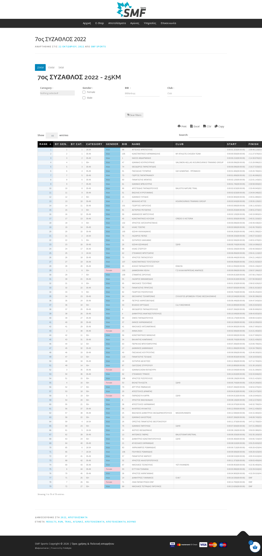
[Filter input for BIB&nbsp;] (142, 93)
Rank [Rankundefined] (43, 144)
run (60, 521)
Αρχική (87, 23)
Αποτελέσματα (117, 23)
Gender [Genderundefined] (112, 144)
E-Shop (99, 23)
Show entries (53, 136)
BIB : (128, 87)
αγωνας (78, 521)
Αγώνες (134, 23)
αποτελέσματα (95, 521)
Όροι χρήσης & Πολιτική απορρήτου (93, 543)
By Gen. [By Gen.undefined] (61, 144)
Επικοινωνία (168, 23)
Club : (170, 87)
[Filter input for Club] (184, 93)
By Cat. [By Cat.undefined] (77, 144)
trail (68, 521)
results (51, 521)
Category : (46, 87)
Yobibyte (67, 548)
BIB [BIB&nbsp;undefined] (125, 144)
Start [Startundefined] (232, 144)
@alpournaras (42, 548)
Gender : (88, 87)
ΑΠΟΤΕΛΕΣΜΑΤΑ (78, 517)
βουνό (131, 521)
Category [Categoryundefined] (94, 144)
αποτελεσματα (116, 521)
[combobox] (57, 93)
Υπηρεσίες (150, 23)
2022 (63, 517)
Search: (201, 135)
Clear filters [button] (135, 115)
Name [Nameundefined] (136, 144)
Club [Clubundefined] (180, 144)
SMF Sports (98, 46)
